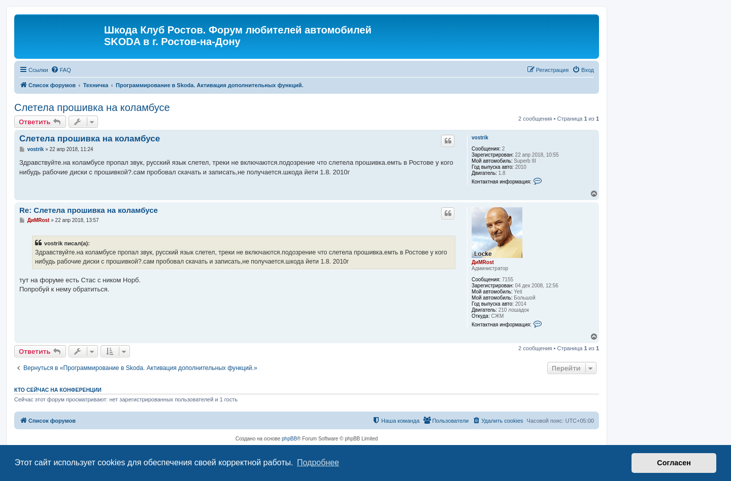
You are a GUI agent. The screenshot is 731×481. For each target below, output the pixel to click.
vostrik (480, 137)
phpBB (289, 438)
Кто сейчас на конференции (58, 390)
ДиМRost (483, 262)
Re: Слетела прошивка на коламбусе (88, 210)
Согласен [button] (674, 463)
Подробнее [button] (318, 462)
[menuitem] (61, 70)
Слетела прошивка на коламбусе (92, 107)
